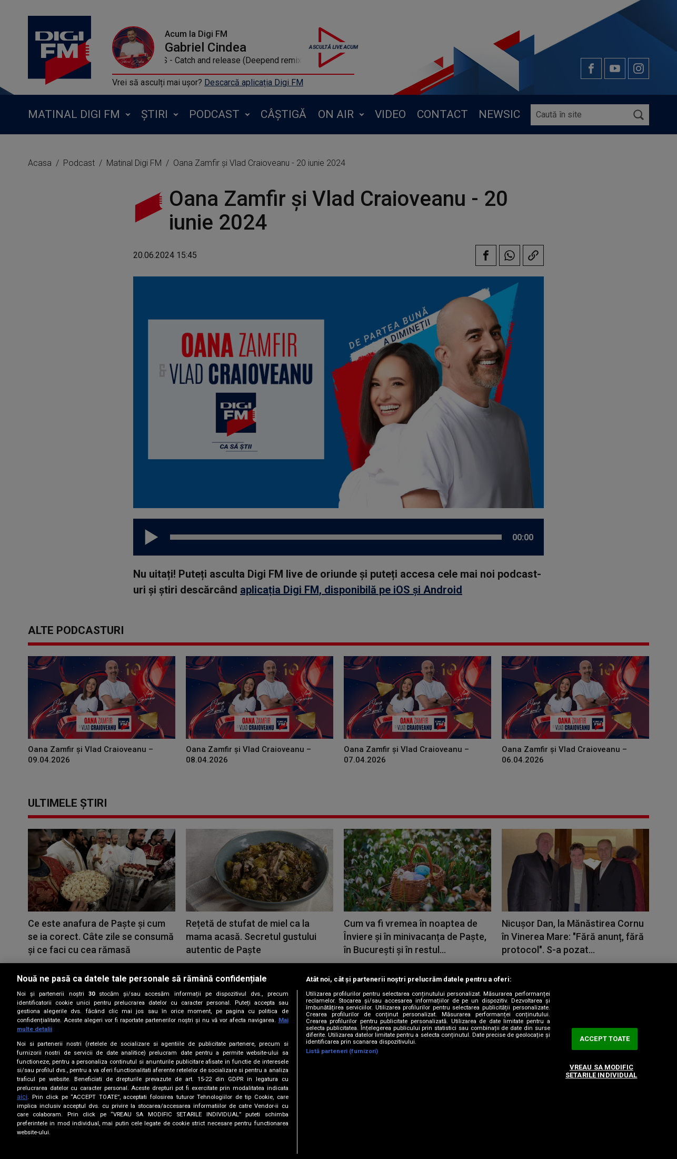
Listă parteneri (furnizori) (342, 1051)
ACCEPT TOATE (605, 1039)
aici (22, 1097)
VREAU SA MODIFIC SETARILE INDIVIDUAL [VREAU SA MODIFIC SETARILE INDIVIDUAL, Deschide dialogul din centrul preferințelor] (601, 1071)
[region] (338, 1061)
